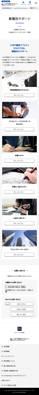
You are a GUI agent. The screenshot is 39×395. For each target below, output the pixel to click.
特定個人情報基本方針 (9, 371)
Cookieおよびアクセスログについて (13, 376)
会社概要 (5, 346)
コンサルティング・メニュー (21, 8)
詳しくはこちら (18, 95)
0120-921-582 (17, 286)
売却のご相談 (21, 309)
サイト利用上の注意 (8, 385)
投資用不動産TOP (7, 8)
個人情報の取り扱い (8, 366)
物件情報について (8, 361)
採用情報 (5, 351)
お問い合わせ (21, 304)
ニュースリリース (7, 356)
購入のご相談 (21, 314)
